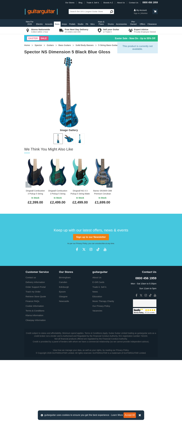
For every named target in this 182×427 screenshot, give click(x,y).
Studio (80, 24)
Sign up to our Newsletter (91, 304)
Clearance (152, 24)
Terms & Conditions (35, 377)
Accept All (130, 415)
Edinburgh (64, 354)
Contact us (31, 344)
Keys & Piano (101, 23)
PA (87, 24)
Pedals (72, 24)
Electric (39, 24)
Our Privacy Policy (101, 373)
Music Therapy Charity (103, 368)
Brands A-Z (108, 3)
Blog (80, 3)
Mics (92, 24)
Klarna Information (34, 382)
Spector (38, 45)
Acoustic (49, 24)
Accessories (121, 24)
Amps (64, 24)
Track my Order (33, 359)
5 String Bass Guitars (108, 45)
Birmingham (65, 344)
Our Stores (69, 3)
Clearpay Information (36, 387)
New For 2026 (29, 23)
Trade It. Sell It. (93, 3)
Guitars (50, 45)
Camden (63, 349)
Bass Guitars (64, 45)
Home (27, 45)
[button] (155, 11)
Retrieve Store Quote (36, 363)
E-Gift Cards (98, 349)
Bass (57, 24)
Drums (111, 24)
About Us (121, 3)
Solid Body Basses (85, 45)
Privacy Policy (81, 310)
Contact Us (133, 3)
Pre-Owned (133, 23)
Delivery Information (35, 349)
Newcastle (64, 368)
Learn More (117, 415)
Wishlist (144, 13)
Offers (142, 24)
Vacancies (97, 377)
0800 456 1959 (150, 2)
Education (97, 363)
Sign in (137, 13)
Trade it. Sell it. (99, 354)
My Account (140, 10)
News (95, 359)
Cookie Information (35, 373)
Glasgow (63, 363)
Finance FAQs (32, 368)
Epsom (62, 359)
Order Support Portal (36, 354)
